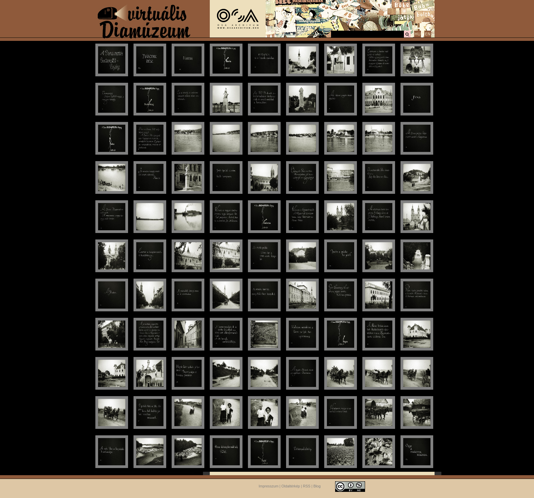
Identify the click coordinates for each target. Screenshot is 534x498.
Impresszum (269, 486)
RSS (307, 486)
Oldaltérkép (290, 486)
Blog (316, 486)
